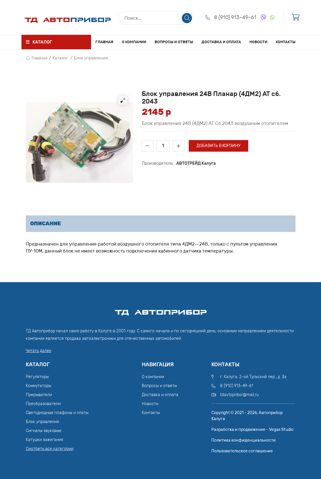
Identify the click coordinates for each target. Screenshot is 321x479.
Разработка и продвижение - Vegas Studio (252, 429)
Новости (258, 42)
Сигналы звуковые (43, 430)
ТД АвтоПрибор (161, 310)
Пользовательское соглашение (242, 451)
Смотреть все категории (49, 448)
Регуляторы (37, 376)
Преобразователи (43, 403)
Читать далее (38, 350)
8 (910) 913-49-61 (235, 17)
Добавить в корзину (218, 145)
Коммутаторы (38, 385)
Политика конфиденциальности (243, 440)
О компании (134, 42)
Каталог (60, 58)
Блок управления (91, 58)
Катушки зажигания (44, 439)
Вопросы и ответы (174, 42)
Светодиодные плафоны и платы (57, 412)
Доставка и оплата (221, 42)
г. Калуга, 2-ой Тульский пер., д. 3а (253, 376)
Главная (104, 42)
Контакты (285, 42)
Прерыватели (39, 394)
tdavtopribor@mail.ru (239, 394)
